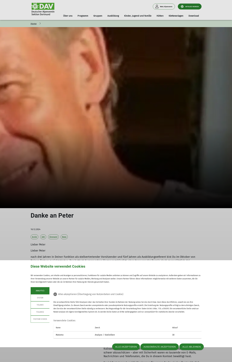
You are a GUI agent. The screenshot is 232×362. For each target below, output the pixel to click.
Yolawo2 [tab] (40, 312)
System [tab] (40, 298)
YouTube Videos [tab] (40, 319)
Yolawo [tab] (40, 305)
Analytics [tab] (40, 291)
